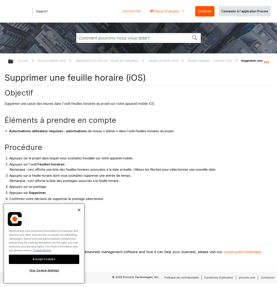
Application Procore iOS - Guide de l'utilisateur (108, 60)
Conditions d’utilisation (218, 277)
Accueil (23, 60)
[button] (195, 37)
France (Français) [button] (166, 11)
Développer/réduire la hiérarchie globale (13, 61)
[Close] (79, 210)
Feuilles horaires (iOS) (164, 60)
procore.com (132, 11)
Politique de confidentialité (181, 277)
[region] (44, 243)
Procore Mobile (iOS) (52, 60)
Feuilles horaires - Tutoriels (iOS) (210, 60)
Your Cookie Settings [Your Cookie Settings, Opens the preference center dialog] (44, 270)
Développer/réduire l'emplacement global (266, 60)
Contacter (205, 11)
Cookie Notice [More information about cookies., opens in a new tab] (42, 250)
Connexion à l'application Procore (244, 11)
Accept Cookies (44, 259)
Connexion (267, 277)
